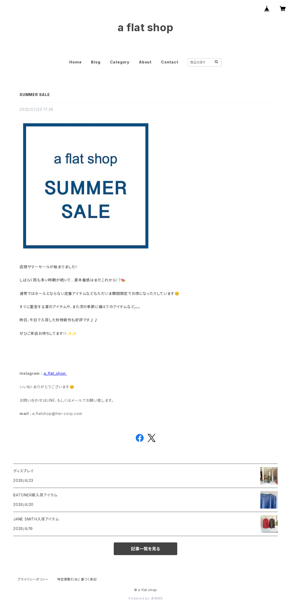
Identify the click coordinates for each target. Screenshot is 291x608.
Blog (95, 62)
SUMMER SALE (35, 94)
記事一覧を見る (145, 548)
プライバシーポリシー (33, 579)
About (145, 62)
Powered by (145, 598)
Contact (169, 62)
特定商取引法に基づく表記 (77, 579)
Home (75, 62)
